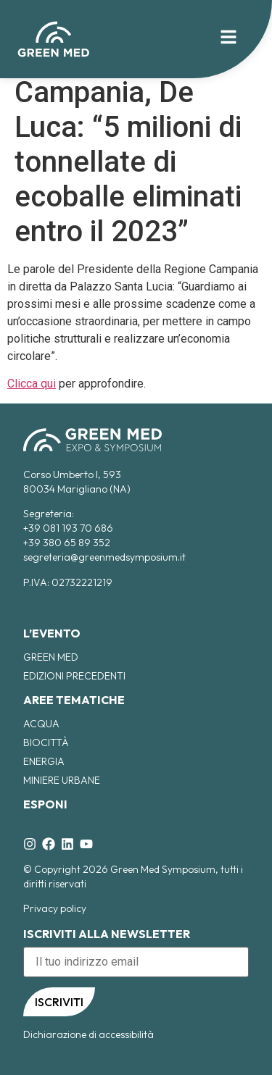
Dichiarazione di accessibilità (88, 1034)
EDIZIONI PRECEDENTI (74, 675)
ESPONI (45, 804)
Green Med (50, 657)
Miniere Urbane (61, 780)
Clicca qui (31, 383)
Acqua (41, 723)
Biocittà (46, 742)
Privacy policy (54, 908)
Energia (44, 761)
